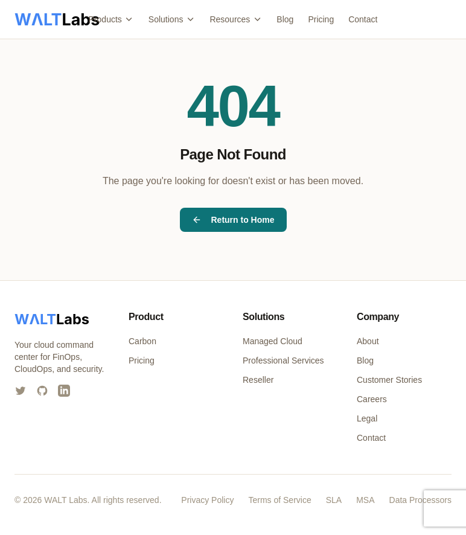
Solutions (172, 19)
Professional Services (283, 360)
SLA (334, 500)
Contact (362, 19)
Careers (372, 399)
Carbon (142, 341)
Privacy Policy (207, 500)
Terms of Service (279, 500)
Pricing (321, 19)
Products (111, 19)
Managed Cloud (272, 341)
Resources (235, 19)
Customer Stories (389, 380)
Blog (284, 19)
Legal (367, 418)
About (368, 341)
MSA (365, 500)
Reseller (258, 380)
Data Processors (420, 500)
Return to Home (233, 220)
